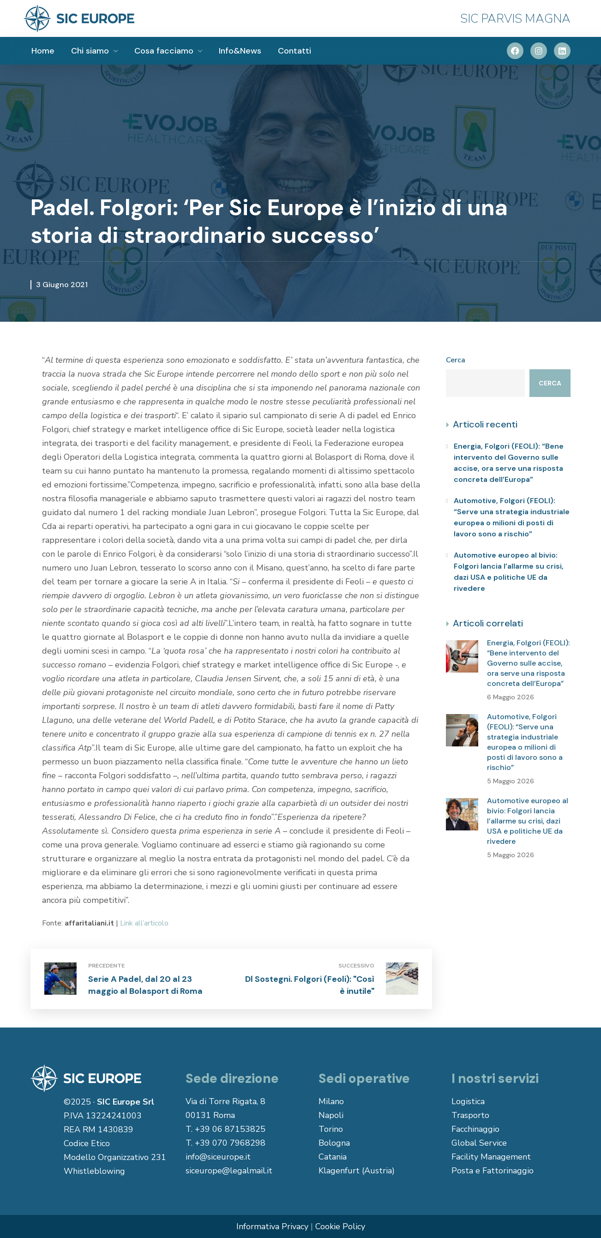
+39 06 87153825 (230, 1129)
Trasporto (470, 1115)
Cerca (455, 360)
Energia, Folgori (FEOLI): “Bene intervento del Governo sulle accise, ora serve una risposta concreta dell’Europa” (509, 462)
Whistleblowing (94, 1171)
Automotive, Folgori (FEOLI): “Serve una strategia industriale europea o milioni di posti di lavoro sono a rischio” (512, 517)
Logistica (468, 1101)
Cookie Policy (340, 1226)
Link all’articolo (144, 923)
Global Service (479, 1142)
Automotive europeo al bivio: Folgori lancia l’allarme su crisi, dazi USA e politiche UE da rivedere (509, 571)
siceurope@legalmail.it (229, 1170)
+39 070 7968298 (230, 1142)
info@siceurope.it (218, 1156)
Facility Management (491, 1156)
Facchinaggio (475, 1129)
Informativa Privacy (272, 1226)
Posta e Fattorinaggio (492, 1170)
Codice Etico (87, 1143)
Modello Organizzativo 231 (115, 1157)
